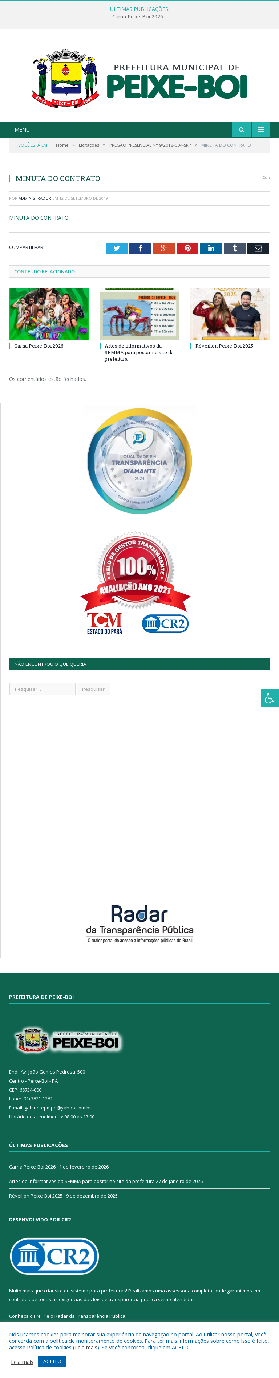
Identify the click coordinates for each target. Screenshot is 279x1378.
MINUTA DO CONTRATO (39, 217)
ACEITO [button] (52, 1361)
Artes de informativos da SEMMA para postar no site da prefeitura (139, 352)
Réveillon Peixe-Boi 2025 (224, 346)
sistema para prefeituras (98, 1290)
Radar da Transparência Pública (89, 1316)
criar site (53, 1290)
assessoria (178, 1290)
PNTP (39, 1316)
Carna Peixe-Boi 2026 (137, 16)
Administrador (35, 198)
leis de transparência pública (125, 1299)
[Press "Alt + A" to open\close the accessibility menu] (270, 698)
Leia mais (86, 1347)
